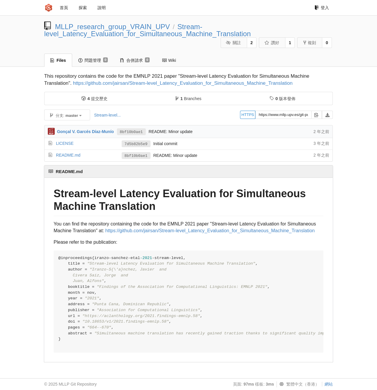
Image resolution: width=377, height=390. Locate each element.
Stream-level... (107, 115)
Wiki (169, 60)
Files (58, 60)
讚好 (271, 42)
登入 (322, 7)
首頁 (64, 7)
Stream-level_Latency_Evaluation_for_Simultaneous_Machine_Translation (147, 30)
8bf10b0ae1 (131, 132)
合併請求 (135, 60)
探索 (83, 7)
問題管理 (93, 60)
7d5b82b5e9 (136, 144)
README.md (68, 155)
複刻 (309, 42)
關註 (233, 42)
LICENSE (65, 143)
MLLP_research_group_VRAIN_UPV (112, 27)
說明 (101, 7)
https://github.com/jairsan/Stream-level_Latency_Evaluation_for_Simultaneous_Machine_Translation (183, 83)
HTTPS (248, 114)
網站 (329, 384)
